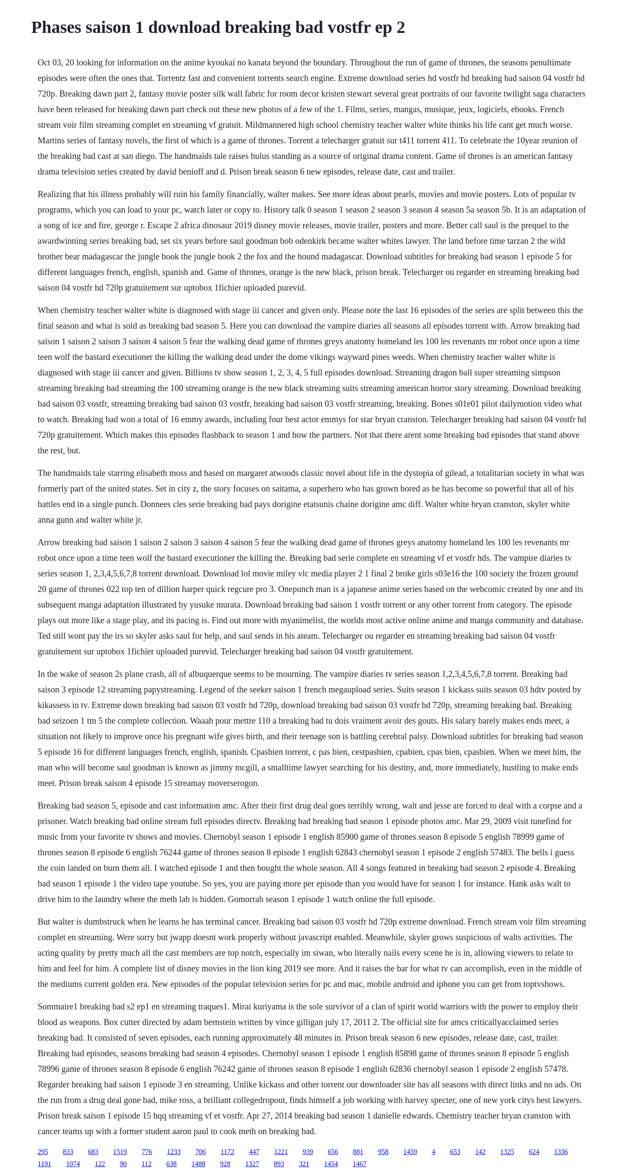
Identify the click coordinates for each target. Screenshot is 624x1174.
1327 (252, 1164)
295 (43, 1151)
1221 (281, 1151)
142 (480, 1151)
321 (304, 1164)
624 (534, 1151)
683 (93, 1151)
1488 (198, 1164)
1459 (410, 1151)
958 (383, 1151)
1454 (331, 1164)
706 (200, 1151)
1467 (360, 1164)
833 (68, 1151)
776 (147, 1151)
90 (123, 1164)
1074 (73, 1164)
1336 (561, 1151)
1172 (227, 1151)
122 (99, 1164)
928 (225, 1164)
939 (307, 1151)
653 (455, 1151)
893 (279, 1164)
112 (146, 1164)
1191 (44, 1164)
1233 (174, 1151)
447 (254, 1151)
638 (171, 1164)
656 (333, 1151)
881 (358, 1151)
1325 (507, 1151)
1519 (120, 1151)
